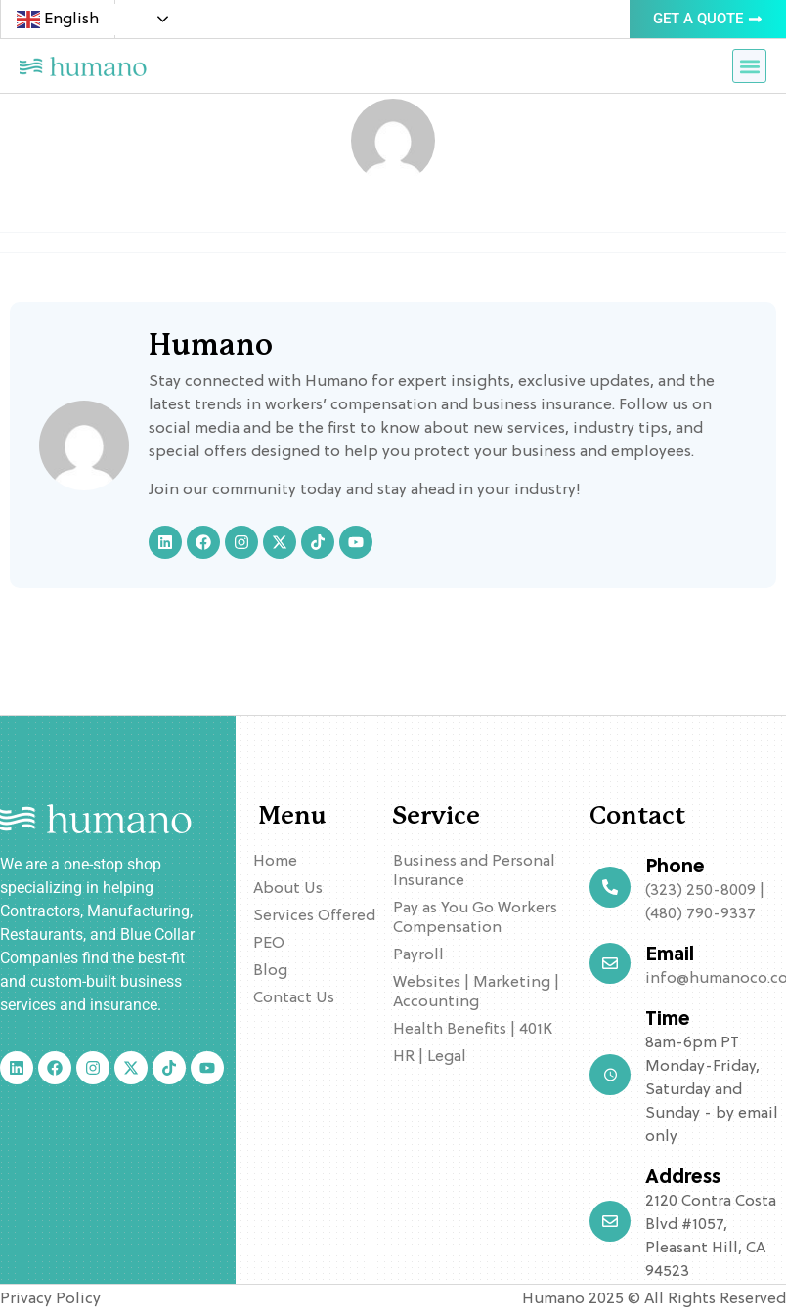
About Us (288, 889)
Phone (675, 867)
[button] (749, 66)
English (58, 19)
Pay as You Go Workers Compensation (475, 918)
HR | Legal (429, 1057)
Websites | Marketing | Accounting (476, 992)
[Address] (610, 1221)
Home (275, 861)
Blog (270, 971)
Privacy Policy (50, 1299)
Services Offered (314, 916)
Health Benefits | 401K (472, 1029)
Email (669, 955)
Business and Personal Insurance (474, 871)
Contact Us (293, 998)
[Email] (610, 963)
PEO (268, 944)
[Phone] (610, 887)
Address (682, 1178)
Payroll (418, 955)
